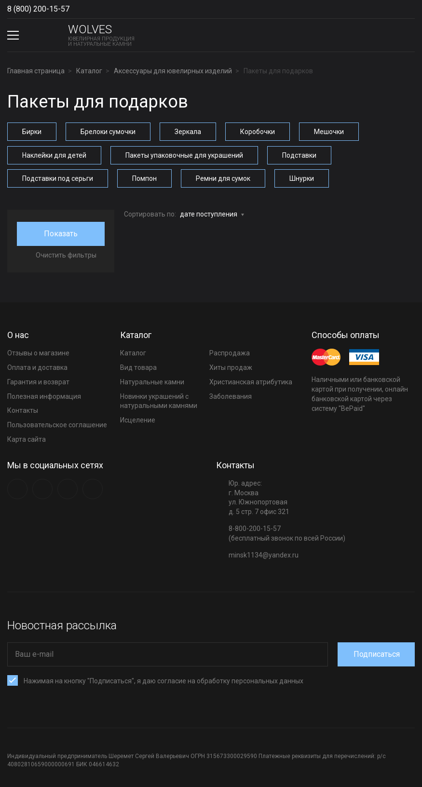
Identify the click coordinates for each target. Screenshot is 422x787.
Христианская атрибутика (250, 381)
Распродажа (229, 352)
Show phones (74, 9)
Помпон (144, 178)
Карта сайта (26, 438)
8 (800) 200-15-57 (38, 9)
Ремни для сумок (223, 178)
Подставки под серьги (57, 178)
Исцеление (137, 419)
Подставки (299, 155)
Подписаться (377, 653)
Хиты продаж (230, 366)
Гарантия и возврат (38, 381)
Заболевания (230, 395)
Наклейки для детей (54, 155)
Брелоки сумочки (108, 132)
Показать (61, 232)
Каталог (133, 352)
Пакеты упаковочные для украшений (184, 155)
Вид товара (138, 366)
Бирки (31, 132)
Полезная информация (44, 395)
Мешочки (329, 132)
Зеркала (188, 132)
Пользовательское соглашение (57, 424)
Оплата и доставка (37, 366)
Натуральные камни (152, 381)
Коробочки (257, 132)
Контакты (22, 410)
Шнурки (301, 178)
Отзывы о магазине (38, 352)
